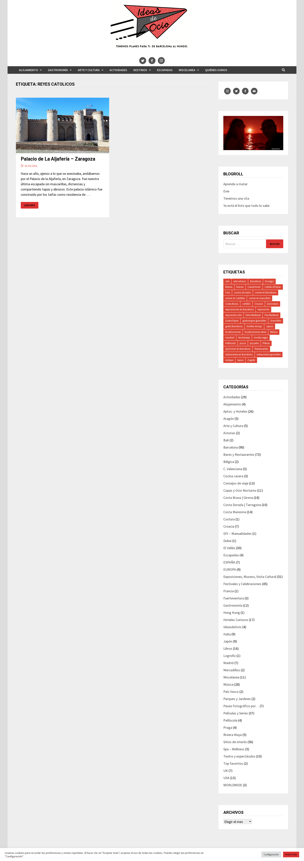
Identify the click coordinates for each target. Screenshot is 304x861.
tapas (240, 360)
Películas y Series (235, 713)
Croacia (259, 303)
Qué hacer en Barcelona (237, 348)
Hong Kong (231, 612)
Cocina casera (233, 476)
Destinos (140, 70)
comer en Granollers (259, 298)
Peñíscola (230, 343)
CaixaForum (254, 287)
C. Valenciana (232, 469)
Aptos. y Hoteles (235, 411)
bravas (240, 287)
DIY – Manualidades (237, 533)
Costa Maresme (234, 512)
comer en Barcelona (265, 292)
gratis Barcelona (234, 326)
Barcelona (255, 281)
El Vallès (229, 548)
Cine (227, 292)
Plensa (266, 343)
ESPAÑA (229, 562)
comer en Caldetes (235, 298)
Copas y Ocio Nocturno (239, 490)
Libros (227, 648)
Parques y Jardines (237, 699)
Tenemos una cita (236, 198)
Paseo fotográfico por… (241, 706)
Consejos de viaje (235, 483)
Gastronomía (58, 70)
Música (273, 332)
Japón (227, 641)
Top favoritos (233, 763)
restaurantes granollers (269, 354)
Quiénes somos (216, 70)
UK (225, 770)
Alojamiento (28, 70)
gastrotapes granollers (254, 320)
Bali (226, 440)
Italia (227, 634)
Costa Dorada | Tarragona (242, 505)
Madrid (228, 663)
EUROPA (229, 569)
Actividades (118, 70)
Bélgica (228, 461)
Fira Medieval (271, 315)
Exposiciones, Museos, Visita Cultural (249, 576)
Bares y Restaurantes (238, 454)
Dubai (227, 540)
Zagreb (251, 360)
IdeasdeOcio (232, 627)
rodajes (229, 360)
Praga (227, 727)
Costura (229, 519)
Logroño (229, 655)
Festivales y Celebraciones (242, 584)
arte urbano (239, 281)
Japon (269, 326)
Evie (226, 191)
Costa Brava (231, 303)
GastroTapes (231, 320)
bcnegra (269, 281)
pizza (243, 343)
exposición (263, 309)
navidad (229, 337)
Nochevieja (244, 337)
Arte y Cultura (89, 70)
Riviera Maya (232, 734)
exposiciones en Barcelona (239, 309)
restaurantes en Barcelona (239, 354)
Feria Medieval (253, 315)
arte (227, 281)
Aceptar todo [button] (291, 854)
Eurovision (272, 303)
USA (226, 778)
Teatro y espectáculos (239, 756)
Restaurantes (261, 348)
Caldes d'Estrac (273, 287)
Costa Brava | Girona (238, 497)
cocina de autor (242, 292)
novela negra (261, 337)
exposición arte (233, 315)
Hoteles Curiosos (235, 619)
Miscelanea (187, 70)
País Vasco (231, 691)
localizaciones (233, 332)
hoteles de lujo (254, 326)
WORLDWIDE (232, 785)
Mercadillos (231, 670)
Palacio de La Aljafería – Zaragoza (58, 159)
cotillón (246, 303)
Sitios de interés (235, 742)
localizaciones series (255, 332)
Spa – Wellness (233, 749)
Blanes (228, 287)
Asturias (229, 433)
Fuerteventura (233, 598)
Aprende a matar (235, 184)
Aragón (228, 418)
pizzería (254, 343)
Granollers (275, 320)
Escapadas (165, 70)
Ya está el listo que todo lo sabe (246, 205)
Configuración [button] (271, 854)
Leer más (30, 205)
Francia (228, 591)
